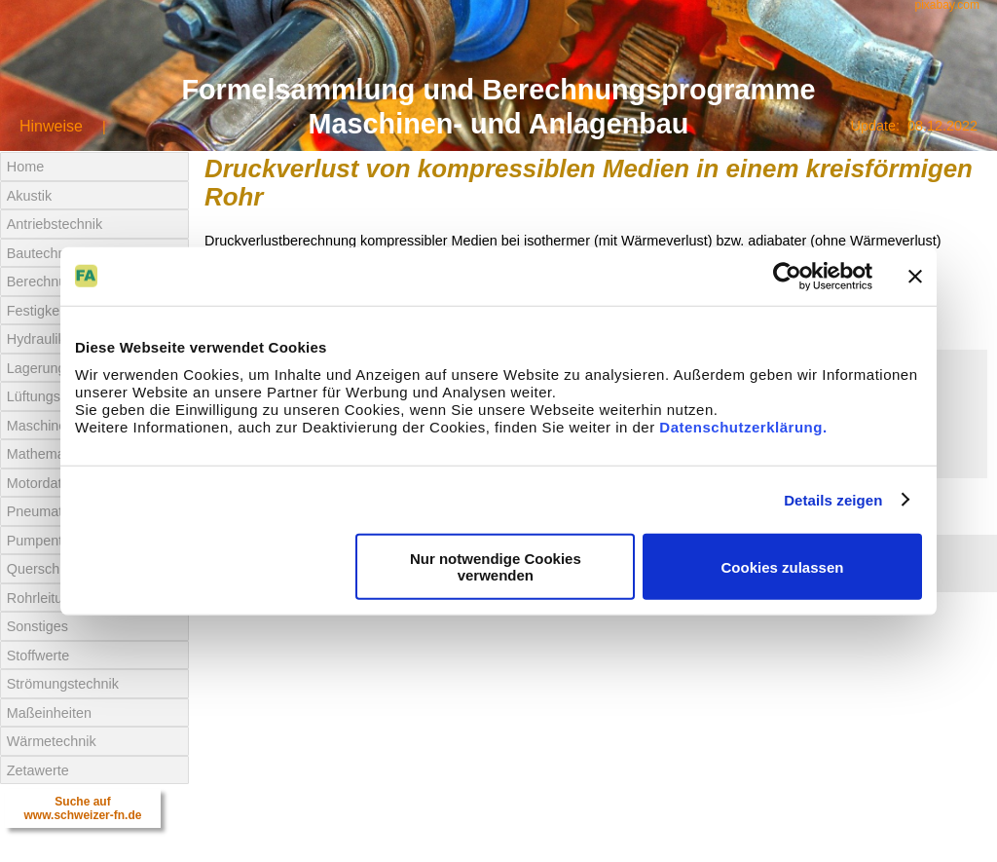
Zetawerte (38, 770)
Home (25, 166)
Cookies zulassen (782, 566)
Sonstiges (37, 626)
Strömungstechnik (63, 684)
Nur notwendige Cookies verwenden (495, 566)
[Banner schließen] (915, 275)
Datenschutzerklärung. (743, 427)
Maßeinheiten (49, 713)
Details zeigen (833, 499)
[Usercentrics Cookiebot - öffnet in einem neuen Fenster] (787, 275)
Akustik (29, 196)
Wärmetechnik (51, 741)
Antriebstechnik (54, 224)
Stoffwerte (38, 655)
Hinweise (51, 126)
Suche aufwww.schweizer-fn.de (83, 808)
